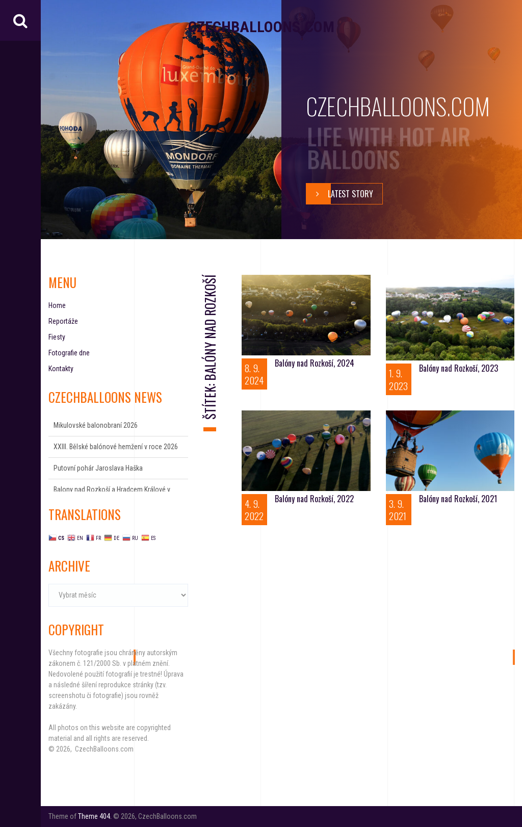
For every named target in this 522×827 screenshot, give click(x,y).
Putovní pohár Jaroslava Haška (98, 468)
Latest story (339, 194)
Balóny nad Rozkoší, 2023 (458, 368)
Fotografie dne (69, 353)
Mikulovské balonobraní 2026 (96, 425)
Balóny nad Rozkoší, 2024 (314, 363)
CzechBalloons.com (261, 27)
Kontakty (60, 369)
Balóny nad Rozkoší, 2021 (458, 499)
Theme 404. (95, 816)
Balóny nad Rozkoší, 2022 (314, 499)
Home (57, 305)
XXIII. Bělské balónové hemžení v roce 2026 (116, 447)
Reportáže (63, 321)
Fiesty (56, 337)
